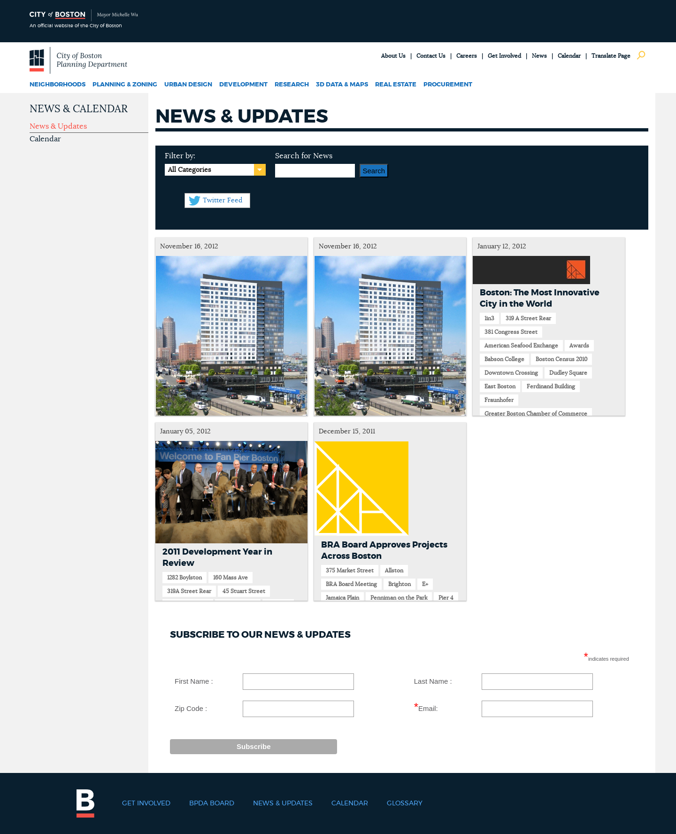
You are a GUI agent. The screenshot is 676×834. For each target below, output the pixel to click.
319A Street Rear (189, 591)
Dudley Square (568, 373)
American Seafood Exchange (521, 345)
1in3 (489, 318)
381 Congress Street (511, 332)
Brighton (399, 584)
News (539, 56)
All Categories (189, 170)
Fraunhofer (499, 400)
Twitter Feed (222, 200)
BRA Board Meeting (351, 584)
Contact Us (431, 56)
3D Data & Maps (342, 85)
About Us (393, 56)
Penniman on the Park (398, 598)
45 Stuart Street (244, 591)
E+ (425, 584)
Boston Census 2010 (561, 359)
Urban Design (188, 85)
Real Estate (395, 85)
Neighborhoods (57, 85)
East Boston (499, 386)
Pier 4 (445, 598)
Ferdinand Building (551, 386)
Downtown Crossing (511, 373)
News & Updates (58, 126)
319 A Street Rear (528, 318)
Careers (466, 56)
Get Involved (504, 56)
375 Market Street (350, 570)
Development (243, 85)
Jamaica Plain (342, 598)
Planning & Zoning (124, 85)
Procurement (447, 85)
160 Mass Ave (230, 577)
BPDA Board (211, 803)
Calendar (569, 56)
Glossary (404, 803)
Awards (579, 345)
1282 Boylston (184, 577)
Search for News (303, 156)
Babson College (504, 359)
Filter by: (180, 156)
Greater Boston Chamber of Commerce (535, 414)
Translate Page (611, 56)
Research (292, 85)
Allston (394, 570)
